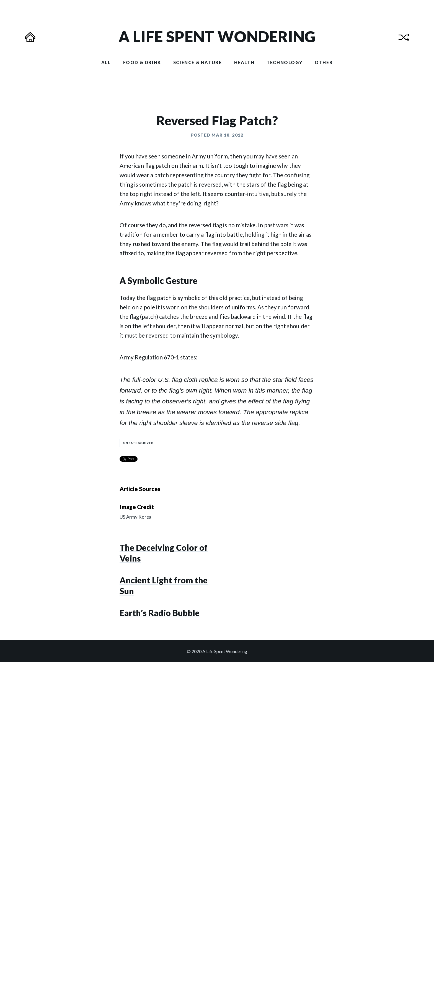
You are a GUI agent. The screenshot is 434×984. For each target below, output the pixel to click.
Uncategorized (138, 657)
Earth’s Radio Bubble (160, 913)
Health (244, 62)
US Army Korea (135, 732)
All (106, 62)
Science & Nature (197, 62)
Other (324, 62)
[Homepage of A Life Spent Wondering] (217, 37)
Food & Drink (142, 62)
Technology (285, 62)
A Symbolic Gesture (158, 495)
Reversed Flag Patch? (217, 335)
